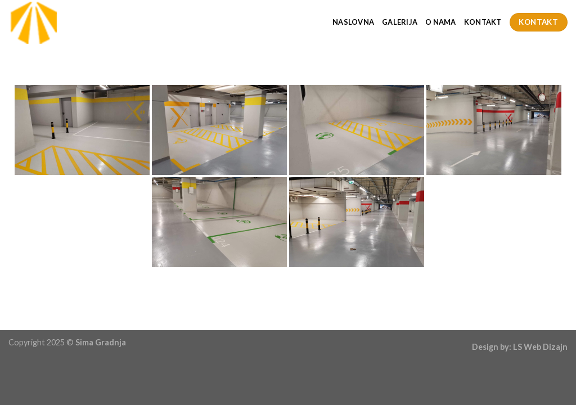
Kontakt (483, 21)
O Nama (440, 21)
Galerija (399, 21)
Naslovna (353, 21)
